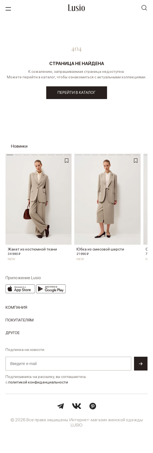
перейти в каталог (76, 92)
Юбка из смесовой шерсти (100, 249)
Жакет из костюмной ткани (32, 249)
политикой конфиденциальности (38, 382)
